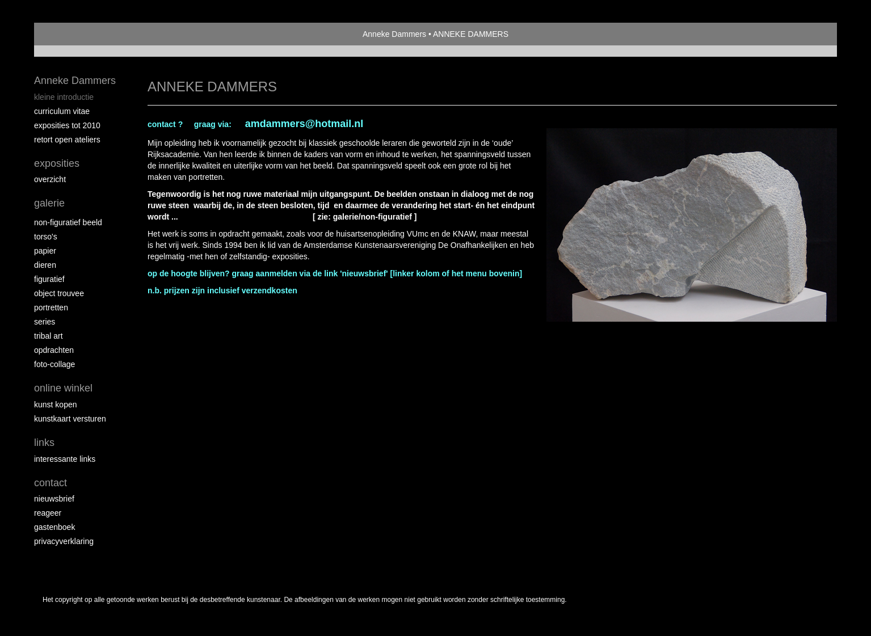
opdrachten (54, 350)
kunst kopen (55, 404)
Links (44, 442)
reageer (47, 512)
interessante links (64, 459)
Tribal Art (48, 335)
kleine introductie (64, 97)
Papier (45, 250)
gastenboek (54, 527)
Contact (50, 482)
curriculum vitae (62, 111)
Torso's (45, 236)
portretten (51, 307)
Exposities (56, 163)
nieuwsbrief (54, 498)
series (44, 321)
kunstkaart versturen (70, 418)
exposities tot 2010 (67, 125)
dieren (45, 264)
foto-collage (54, 364)
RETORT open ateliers (67, 139)
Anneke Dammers (394, 34)
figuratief (49, 279)
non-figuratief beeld (68, 222)
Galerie (49, 203)
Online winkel (63, 388)
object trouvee (59, 293)
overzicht (50, 179)
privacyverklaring (64, 541)
